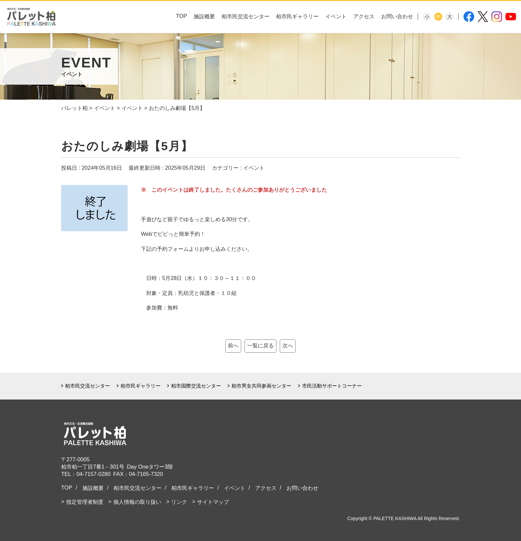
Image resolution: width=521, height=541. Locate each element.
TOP (181, 16)
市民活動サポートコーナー (332, 386)
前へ (233, 345)
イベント (336, 16)
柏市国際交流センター (196, 386)
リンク (179, 502)
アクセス (363, 16)
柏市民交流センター (245, 16)
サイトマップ (213, 502)
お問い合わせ (397, 16)
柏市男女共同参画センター (261, 386)
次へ (287, 345)
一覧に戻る (260, 345)
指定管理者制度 (84, 502)
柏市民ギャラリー (297, 16)
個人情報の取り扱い (137, 502)
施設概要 (204, 16)
